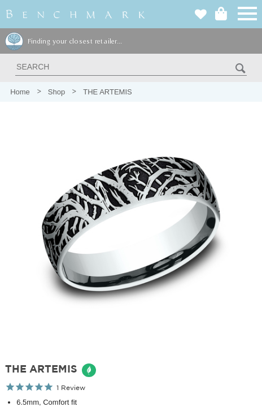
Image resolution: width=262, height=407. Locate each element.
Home (20, 92)
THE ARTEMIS (107, 92)
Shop (56, 92)
